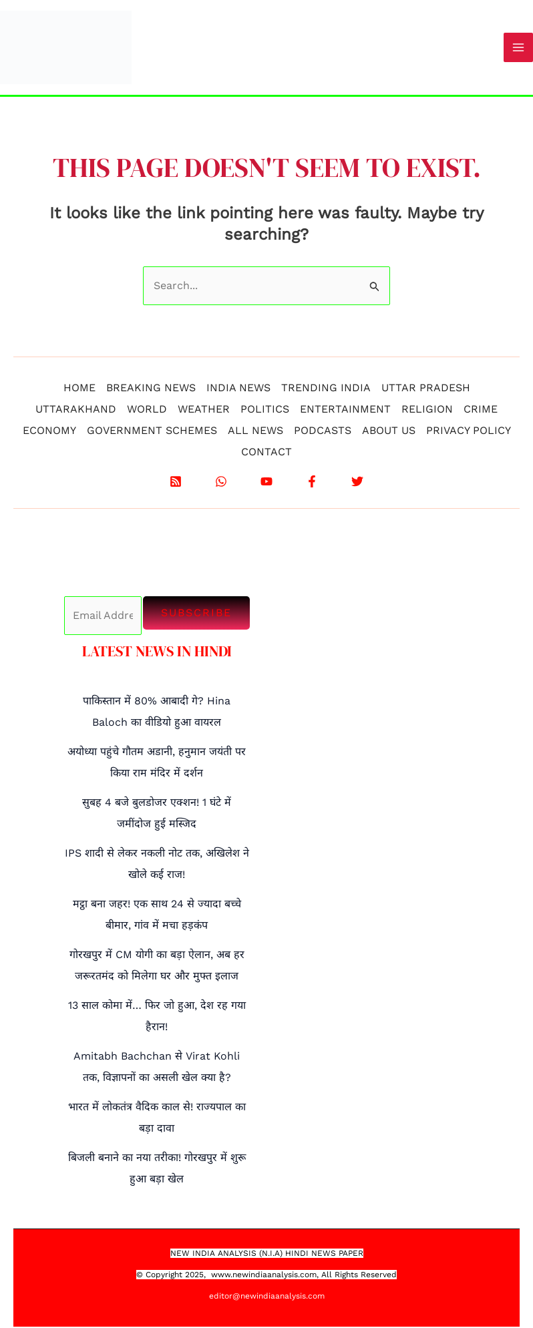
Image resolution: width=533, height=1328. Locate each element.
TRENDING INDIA (326, 389)
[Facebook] (312, 483)
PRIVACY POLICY (468, 431)
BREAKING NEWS (151, 389)
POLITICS (264, 410)
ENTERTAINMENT (345, 410)
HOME (79, 389)
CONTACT (266, 453)
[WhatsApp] (221, 483)
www (220, 1276)
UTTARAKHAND (75, 410)
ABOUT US (388, 431)
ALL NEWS (255, 431)
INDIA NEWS (238, 389)
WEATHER (204, 410)
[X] (357, 483)
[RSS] (176, 483)
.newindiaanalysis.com (273, 1276)
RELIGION (427, 410)
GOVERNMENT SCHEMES (152, 431)
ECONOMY (49, 431)
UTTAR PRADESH (425, 389)
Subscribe (196, 614)
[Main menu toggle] (518, 48)
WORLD (147, 410)
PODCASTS (322, 431)
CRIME (481, 410)
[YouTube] (266, 483)
